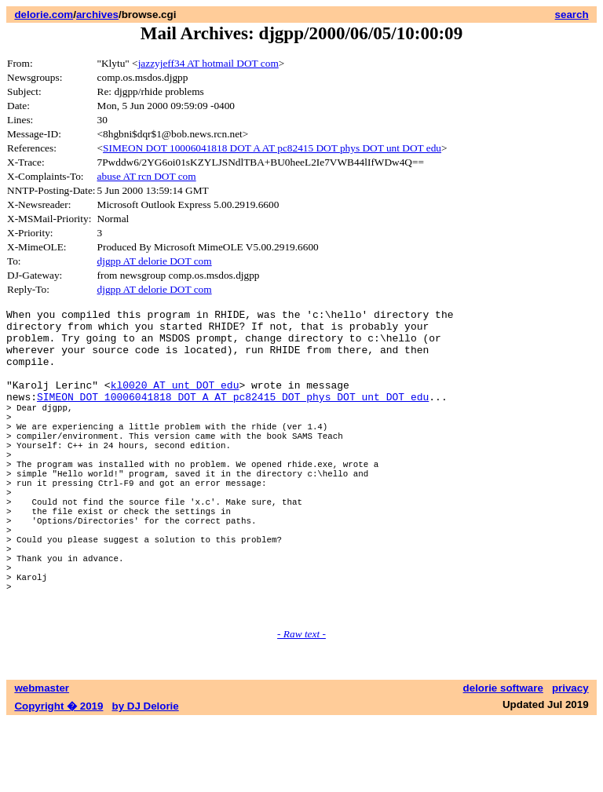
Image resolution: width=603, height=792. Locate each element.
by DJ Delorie (145, 777)
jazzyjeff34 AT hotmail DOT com (208, 63)
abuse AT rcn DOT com (146, 176)
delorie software (503, 759)
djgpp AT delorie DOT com (154, 261)
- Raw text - (301, 704)
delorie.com (43, 14)
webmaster (41, 759)
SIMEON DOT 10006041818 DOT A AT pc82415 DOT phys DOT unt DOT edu (272, 148)
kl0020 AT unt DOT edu (175, 401)
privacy (570, 759)
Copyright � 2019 (58, 777)
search (572, 14)
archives (97, 14)
